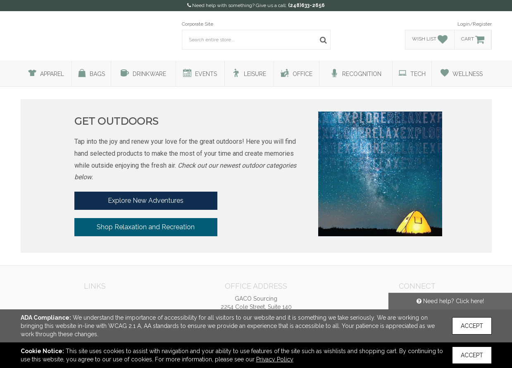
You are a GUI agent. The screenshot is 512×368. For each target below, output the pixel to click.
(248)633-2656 (306, 5)
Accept (472, 326)
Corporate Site (197, 24)
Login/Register (474, 24)
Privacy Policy (274, 359)
